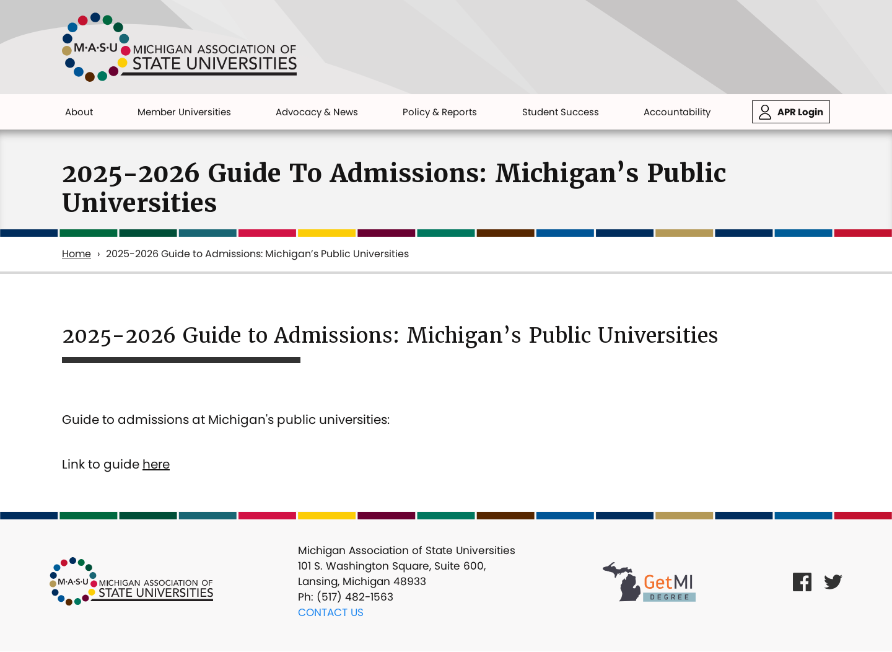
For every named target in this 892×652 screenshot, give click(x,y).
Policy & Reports (440, 111)
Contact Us (331, 612)
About (79, 111)
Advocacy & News (317, 111)
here (156, 464)
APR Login (800, 111)
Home (76, 254)
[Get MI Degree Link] (649, 581)
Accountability (677, 111)
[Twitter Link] (833, 581)
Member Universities (184, 111)
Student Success (560, 111)
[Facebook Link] (802, 581)
